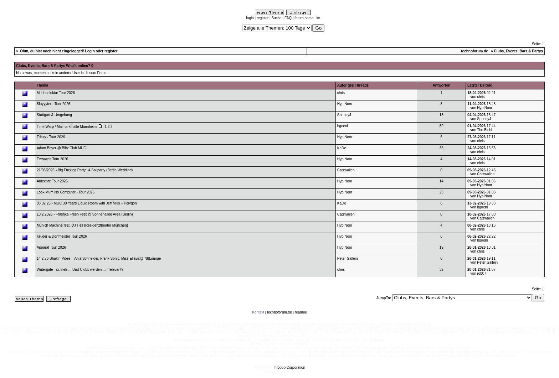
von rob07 (478, 273)
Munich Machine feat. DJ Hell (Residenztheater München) (82, 225)
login (250, 18)
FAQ (288, 18)
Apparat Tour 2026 (51, 247)
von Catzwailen (482, 174)
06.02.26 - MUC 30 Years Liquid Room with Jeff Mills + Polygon (87, 203)
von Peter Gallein (484, 262)
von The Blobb (481, 130)
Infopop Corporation (289, 367)
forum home (303, 18)
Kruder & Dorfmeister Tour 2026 (62, 236)
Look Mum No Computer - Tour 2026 (65, 192)
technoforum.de (474, 51)
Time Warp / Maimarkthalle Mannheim (67, 127)
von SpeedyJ (480, 119)
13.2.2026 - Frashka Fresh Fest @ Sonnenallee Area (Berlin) (85, 214)
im (318, 18)
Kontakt (258, 312)
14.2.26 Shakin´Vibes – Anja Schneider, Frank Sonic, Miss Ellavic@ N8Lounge (99, 258)
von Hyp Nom (481, 108)
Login (90, 51)
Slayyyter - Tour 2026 (53, 104)
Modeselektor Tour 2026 (56, 93)
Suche (276, 18)
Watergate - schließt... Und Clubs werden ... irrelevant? (80, 269)
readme (301, 312)
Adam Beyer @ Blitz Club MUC (61, 148)
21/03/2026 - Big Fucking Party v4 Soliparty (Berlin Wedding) (85, 170)
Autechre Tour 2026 (52, 181)
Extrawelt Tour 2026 (52, 159)
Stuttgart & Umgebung (54, 115)
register (262, 18)
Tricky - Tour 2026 (51, 137)
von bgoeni (479, 207)
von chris (477, 97)
